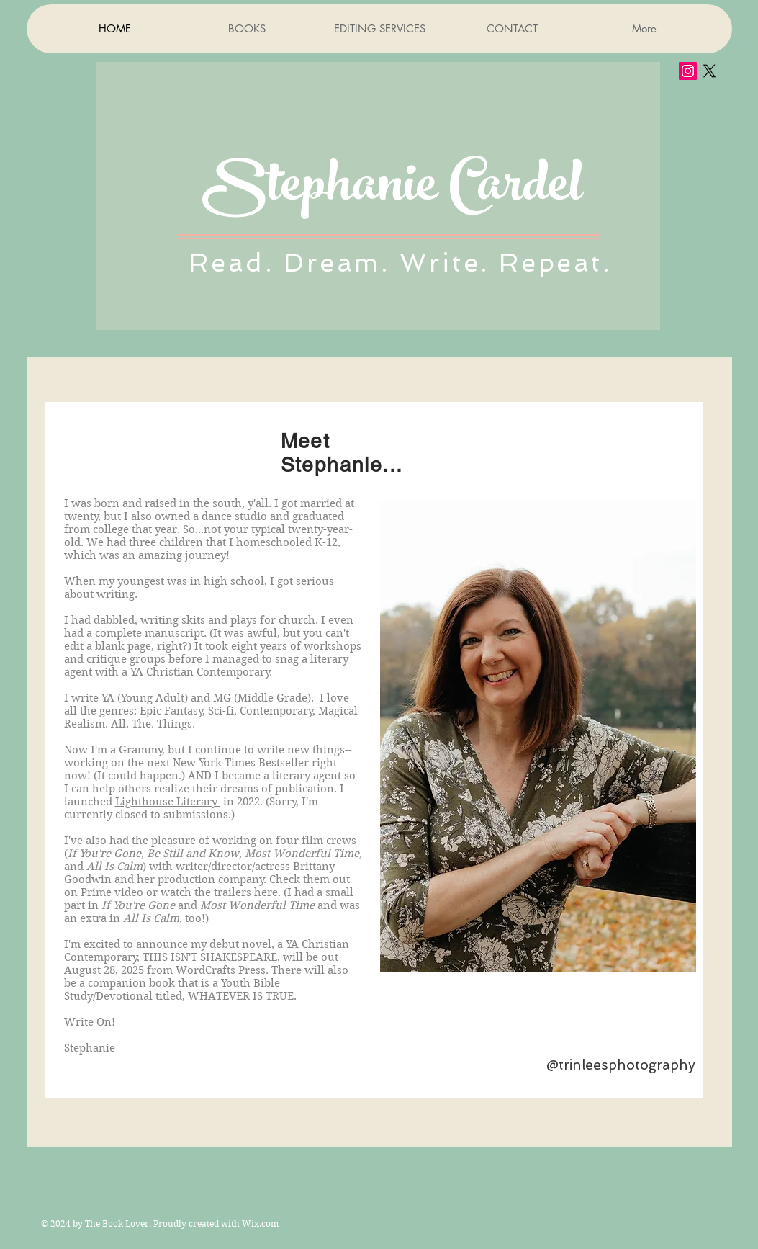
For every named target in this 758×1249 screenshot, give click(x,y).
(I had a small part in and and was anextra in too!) (212, 905)
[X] (709, 71)
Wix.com (260, 1223)
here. (269, 892)
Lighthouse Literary (167, 801)
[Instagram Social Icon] (688, 71)
